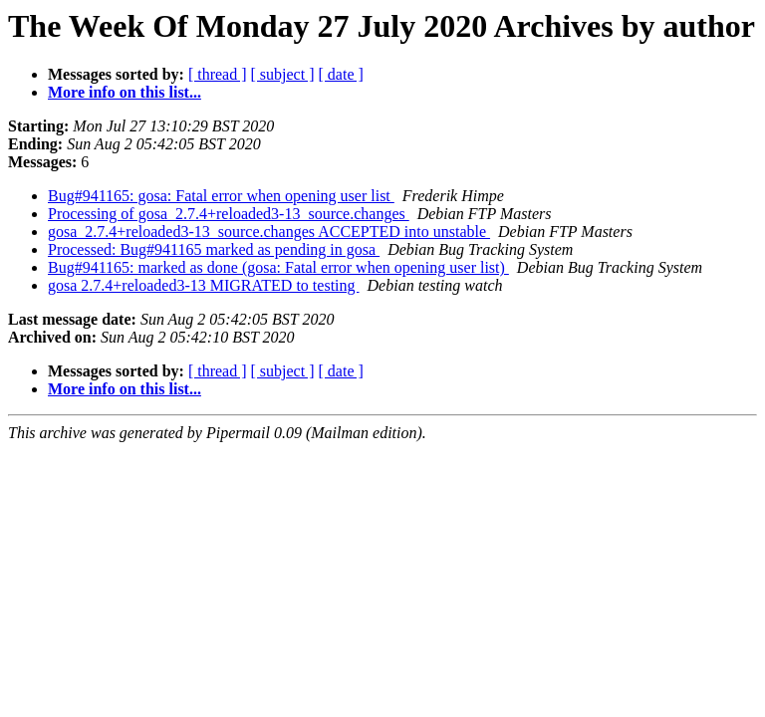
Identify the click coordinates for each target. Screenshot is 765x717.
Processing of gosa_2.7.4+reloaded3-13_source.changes (228, 213)
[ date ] (341, 74)
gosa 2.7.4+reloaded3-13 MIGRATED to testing (204, 285)
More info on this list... (124, 92)
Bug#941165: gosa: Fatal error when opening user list (221, 195)
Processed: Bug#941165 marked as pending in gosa (214, 249)
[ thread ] (217, 74)
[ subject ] (283, 74)
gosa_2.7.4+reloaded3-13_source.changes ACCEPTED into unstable (269, 231)
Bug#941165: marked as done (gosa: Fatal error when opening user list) (278, 267)
